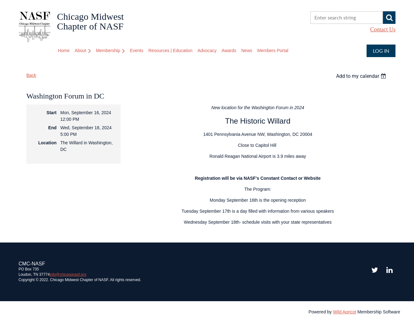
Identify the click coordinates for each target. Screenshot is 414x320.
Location (47, 142)
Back (31, 75)
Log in (381, 51)
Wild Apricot (344, 311)
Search (389, 17)
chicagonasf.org (68, 274)
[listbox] (362, 76)
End (52, 127)
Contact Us (383, 29)
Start (51, 112)
